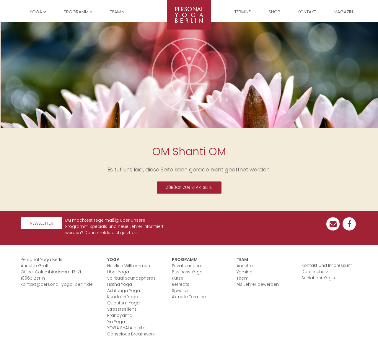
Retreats (180, 284)
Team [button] (117, 12)
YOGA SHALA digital (126, 328)
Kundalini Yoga (122, 297)
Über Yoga (118, 272)
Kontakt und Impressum (327, 265)
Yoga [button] (38, 12)
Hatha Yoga (119, 284)
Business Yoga (187, 272)
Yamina (244, 272)
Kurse (177, 278)
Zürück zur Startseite (189, 187)
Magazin (343, 12)
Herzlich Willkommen (128, 266)
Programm (185, 259)
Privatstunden (186, 266)
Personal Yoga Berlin (189, 15)
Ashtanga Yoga (123, 290)
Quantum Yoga (123, 303)
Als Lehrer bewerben (258, 284)
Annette (245, 266)
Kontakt (307, 12)
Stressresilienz (121, 309)
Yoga (113, 259)
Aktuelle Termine (189, 297)
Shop (274, 12)
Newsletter (41, 223)
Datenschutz (315, 272)
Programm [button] (78, 12)
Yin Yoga (116, 322)
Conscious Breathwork (131, 334)
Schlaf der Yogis (318, 278)
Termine (242, 12)
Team (242, 259)
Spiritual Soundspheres (131, 278)
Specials (181, 290)
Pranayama (119, 315)
